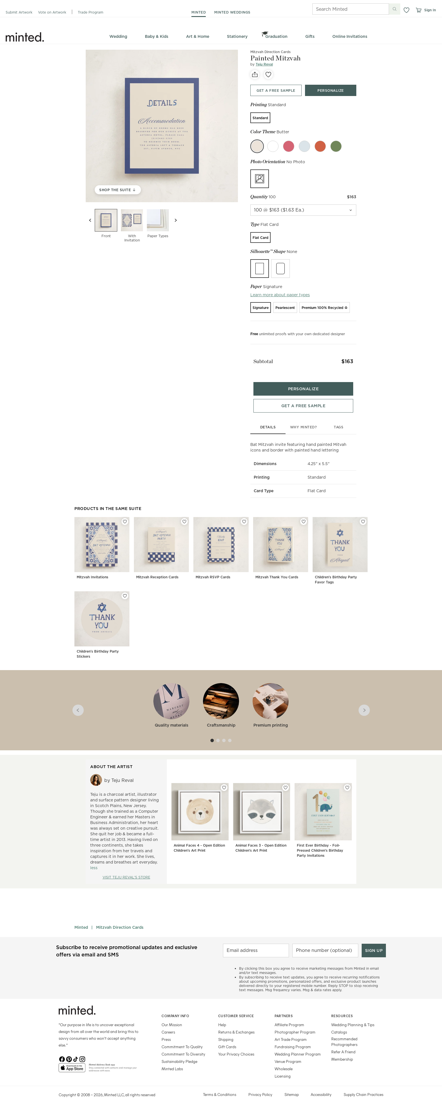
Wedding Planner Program (298, 1047)
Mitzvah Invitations (92, 570)
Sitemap (291, 1087)
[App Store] (72, 1063)
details (268, 420)
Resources (342, 1009)
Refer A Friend (343, 1045)
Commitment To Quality (182, 1040)
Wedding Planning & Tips (352, 1018)
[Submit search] (394, 9)
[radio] (260, 118)
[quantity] (303, 210)
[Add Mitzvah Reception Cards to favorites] (184, 514)
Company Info (175, 1009)
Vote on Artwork (52, 12)
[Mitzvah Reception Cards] (161, 545)
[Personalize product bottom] (303, 382)
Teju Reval (264, 64)
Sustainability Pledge (179, 1054)
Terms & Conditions (219, 1087)
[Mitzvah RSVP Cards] (220, 545)
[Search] (343, 9)
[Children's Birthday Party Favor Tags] (340, 545)
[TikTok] (75, 1051)
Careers (168, 1025)
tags (338, 420)
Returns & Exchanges (236, 1025)
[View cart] (418, 10)
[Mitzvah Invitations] (101, 545)
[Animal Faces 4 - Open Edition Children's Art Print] (200, 814)
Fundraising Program (293, 1040)
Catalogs (339, 1025)
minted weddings (232, 12)
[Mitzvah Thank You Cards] (280, 545)
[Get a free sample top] (276, 90)
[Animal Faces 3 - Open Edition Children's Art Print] (261, 814)
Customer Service (236, 1009)
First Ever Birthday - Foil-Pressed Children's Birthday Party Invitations (320, 843)
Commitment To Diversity (183, 1047)
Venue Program (288, 1054)
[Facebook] (62, 1051)
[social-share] (254, 74)
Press (166, 1032)
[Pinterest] (68, 1051)
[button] (406, 10)
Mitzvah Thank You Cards (276, 570)
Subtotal (260, 359)
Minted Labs (172, 1062)
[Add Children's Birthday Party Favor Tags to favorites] (363, 514)
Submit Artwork (19, 12)
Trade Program (90, 12)
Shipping (225, 1032)
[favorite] (268, 74)
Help (222, 1018)
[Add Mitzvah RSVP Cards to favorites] (244, 514)
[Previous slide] (90, 220)
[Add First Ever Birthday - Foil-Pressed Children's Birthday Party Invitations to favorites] (347, 780)
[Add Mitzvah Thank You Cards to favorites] (303, 514)
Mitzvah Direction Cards (119, 920)
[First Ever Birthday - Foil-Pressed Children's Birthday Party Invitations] (323, 814)
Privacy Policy (260, 1087)
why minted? (303, 420)
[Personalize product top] (330, 90)
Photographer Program (295, 1025)
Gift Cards (227, 1040)
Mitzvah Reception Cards (157, 570)
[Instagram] (82, 1051)
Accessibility (321, 1087)
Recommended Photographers (344, 1034)
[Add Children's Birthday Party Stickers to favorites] (124, 589)
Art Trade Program (291, 1032)
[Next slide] (175, 220)
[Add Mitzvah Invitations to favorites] (124, 514)
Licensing (283, 1069)
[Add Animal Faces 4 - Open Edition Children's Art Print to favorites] (224, 780)
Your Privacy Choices (236, 1047)
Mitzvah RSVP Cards (213, 570)
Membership (342, 1052)
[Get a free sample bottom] (303, 399)
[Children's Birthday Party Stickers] (101, 619)
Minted (81, 920)
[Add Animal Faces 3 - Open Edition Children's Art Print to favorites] (285, 780)
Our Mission (172, 1018)
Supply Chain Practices (363, 1087)
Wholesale (284, 1062)
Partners (284, 1009)
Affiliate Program (289, 1018)
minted (198, 12)
